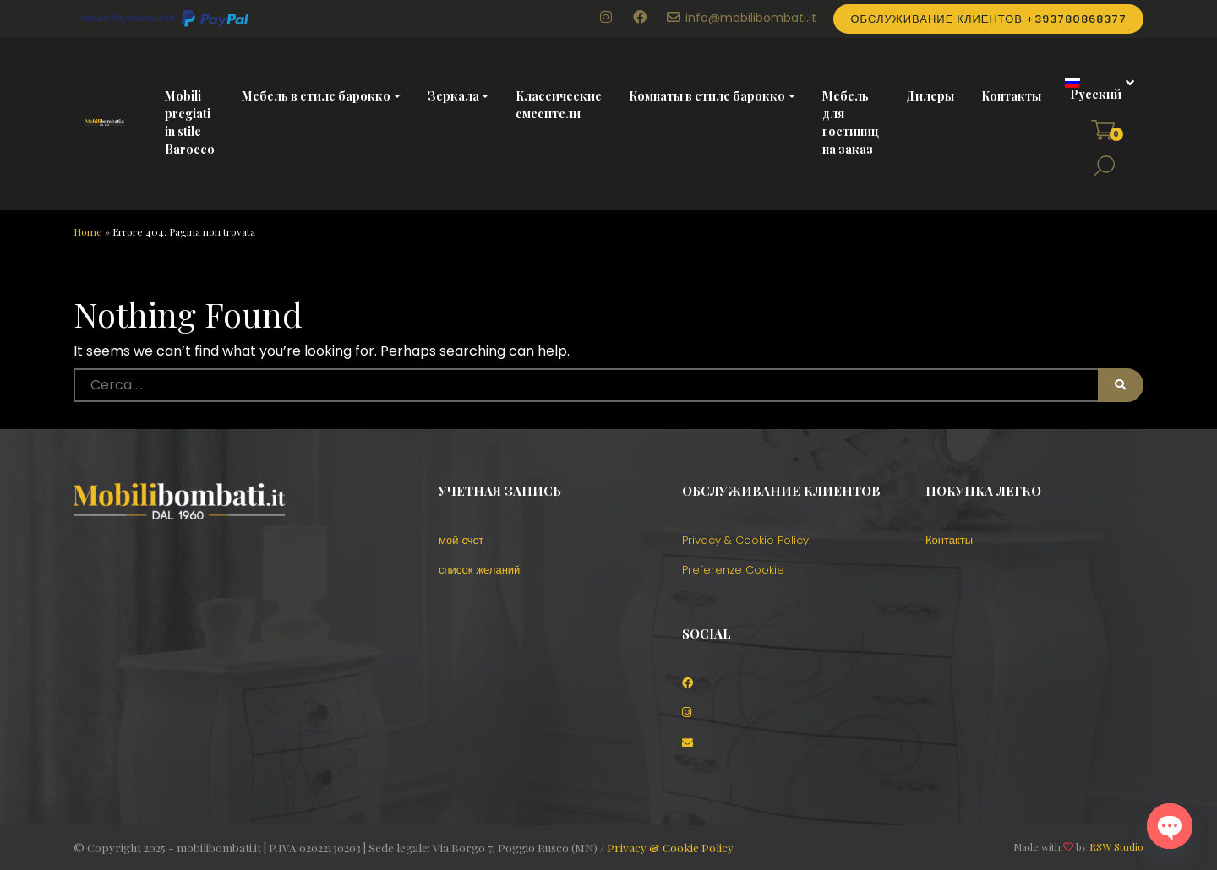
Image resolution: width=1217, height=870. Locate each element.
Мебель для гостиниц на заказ (850, 122)
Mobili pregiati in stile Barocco (190, 122)
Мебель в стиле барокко (316, 96)
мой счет (461, 540)
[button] (1105, 165)
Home (88, 231)
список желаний (479, 570)
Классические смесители (559, 105)
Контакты (1011, 96)
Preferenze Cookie (733, 570)
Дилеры (930, 96)
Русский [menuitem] (1095, 94)
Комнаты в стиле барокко (707, 96)
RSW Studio (1116, 846)
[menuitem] (1093, 89)
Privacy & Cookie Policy (745, 540)
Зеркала (453, 96)
